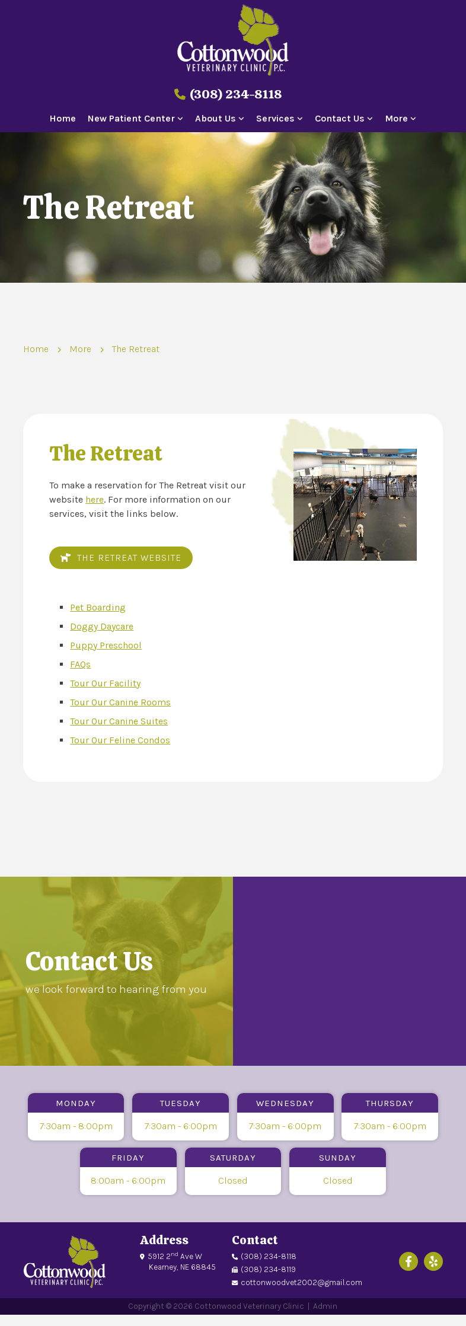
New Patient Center (131, 119)
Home (62, 119)
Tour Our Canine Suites (119, 721)
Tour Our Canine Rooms (120, 702)
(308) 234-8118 (228, 94)
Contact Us (340, 119)
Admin (325, 1306)
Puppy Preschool (106, 645)
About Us (215, 119)
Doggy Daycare (101, 626)
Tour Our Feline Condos (120, 740)
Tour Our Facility (105, 683)
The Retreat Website (120, 557)
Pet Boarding (98, 607)
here (94, 499)
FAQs (80, 664)
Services (275, 119)
